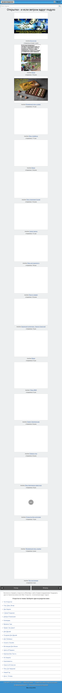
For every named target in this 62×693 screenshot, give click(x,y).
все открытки (7, 2)
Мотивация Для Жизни (11, 646)
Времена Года (8, 624)
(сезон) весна (33, 231)
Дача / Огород (8, 676)
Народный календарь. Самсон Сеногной (33, 326)
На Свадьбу (7, 657)
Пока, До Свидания (9, 669)
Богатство (33, 41)
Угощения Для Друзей (10, 635)
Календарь (7, 620)
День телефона (33, 136)
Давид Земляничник (33, 422)
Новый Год (7, 672)
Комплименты (8, 661)
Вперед (45, 588)
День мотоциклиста (33, 263)
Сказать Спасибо (9, 643)
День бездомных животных (33, 485)
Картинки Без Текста (10, 654)
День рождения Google (33, 199)
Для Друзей (7, 631)
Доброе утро (33, 453)
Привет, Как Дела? (9, 628)
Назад (16, 588)
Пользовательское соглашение (38, 685)
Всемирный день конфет (33, 104)
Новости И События (10, 665)
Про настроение (33, 580)
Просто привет (33, 295)
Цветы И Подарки (9, 650)
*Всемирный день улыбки (33, 549)
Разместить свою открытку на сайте (46, 682)
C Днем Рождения (9, 613)
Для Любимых (8, 639)
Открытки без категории (33, 517)
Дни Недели (7, 609)
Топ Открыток (8, 602)
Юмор (33, 72)
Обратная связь (28, 682)
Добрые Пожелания (10, 616)
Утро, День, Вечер (9, 605)
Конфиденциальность (20, 685)
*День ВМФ (33, 390)
